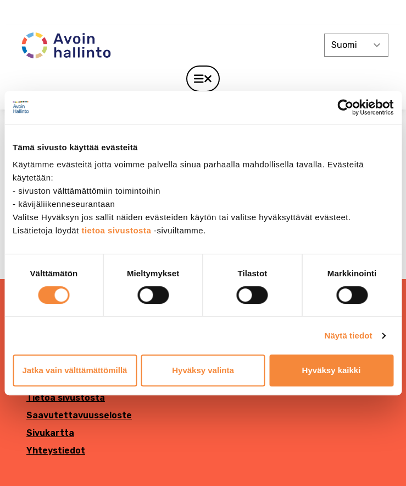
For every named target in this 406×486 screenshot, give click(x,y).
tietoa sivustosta (117, 230)
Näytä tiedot (348, 335)
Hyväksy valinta (203, 370)
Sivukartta (50, 433)
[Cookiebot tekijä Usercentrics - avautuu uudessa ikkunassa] (345, 107)
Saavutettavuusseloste (79, 415)
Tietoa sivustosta (65, 397)
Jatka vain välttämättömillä (75, 370)
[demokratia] (203, 12)
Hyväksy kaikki (331, 370)
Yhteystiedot (55, 450)
